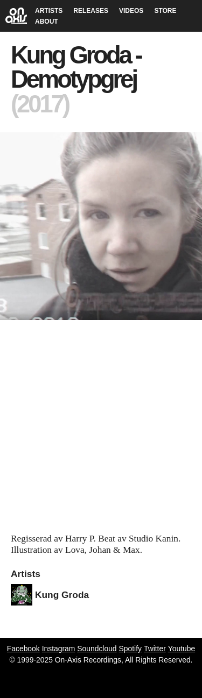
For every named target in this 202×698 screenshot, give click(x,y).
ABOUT (46, 21)
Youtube (181, 648)
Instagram (58, 648)
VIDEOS (131, 11)
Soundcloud (96, 648)
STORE (165, 11)
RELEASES (90, 11)
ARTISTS (48, 11)
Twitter (155, 648)
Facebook (23, 648)
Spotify (130, 648)
